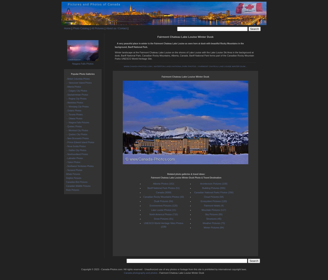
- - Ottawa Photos (74, 118)
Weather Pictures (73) (214, 223)
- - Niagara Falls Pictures (77, 122)
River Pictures (72, 190)
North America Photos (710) (163, 214)
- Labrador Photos (74, 158)
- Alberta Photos (73, 87)
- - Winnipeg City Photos (77, 107)
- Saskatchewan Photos (77, 95)
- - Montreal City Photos (77, 130)
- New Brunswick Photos (77, 138)
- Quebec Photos (74, 126)
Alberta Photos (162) (163, 183)
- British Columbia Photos (78, 79)
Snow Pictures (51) (163, 219)
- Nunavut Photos (74, 170)
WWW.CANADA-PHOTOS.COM (138, 66)
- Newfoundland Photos (77, 154)
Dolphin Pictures (73, 178)
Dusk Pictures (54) (163, 201)
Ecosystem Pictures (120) (214, 201)
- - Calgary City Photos (76, 91)
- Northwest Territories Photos (80, 166)
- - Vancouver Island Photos (79, 83)
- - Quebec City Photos (76, 134)
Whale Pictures (73, 174)
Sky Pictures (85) (214, 214)
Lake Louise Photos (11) (163, 210)
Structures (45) (214, 219)
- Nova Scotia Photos (76, 146)
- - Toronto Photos (74, 114)
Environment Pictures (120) (163, 205)
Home (67, 28)
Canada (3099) (163, 192)
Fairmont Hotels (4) (214, 205)
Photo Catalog (81, 28)
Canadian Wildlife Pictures (78, 186)
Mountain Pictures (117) (214, 210)
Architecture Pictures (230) (213, 183)
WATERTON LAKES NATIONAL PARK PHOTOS (175, 66)
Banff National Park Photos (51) (163, 188)
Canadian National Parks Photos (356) (213, 192)
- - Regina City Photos (76, 99)
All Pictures (97, 28)
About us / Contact (116, 28)
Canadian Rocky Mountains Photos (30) (163, 197)
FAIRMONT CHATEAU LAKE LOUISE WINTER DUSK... (222, 66)
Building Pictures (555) (214, 188)
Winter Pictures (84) (214, 227)
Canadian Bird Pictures (76, 182)
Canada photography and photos (140, 273)
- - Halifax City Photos (76, 150)
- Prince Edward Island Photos (80, 142)
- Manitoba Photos (74, 103)
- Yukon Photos (73, 162)
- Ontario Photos (73, 110)
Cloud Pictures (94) (214, 197)
